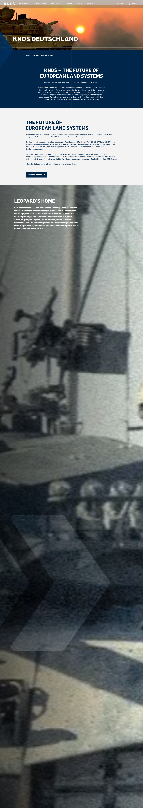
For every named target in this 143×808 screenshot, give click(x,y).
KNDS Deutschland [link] (47, 55)
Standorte (35, 55)
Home (27, 55)
